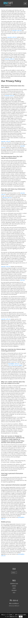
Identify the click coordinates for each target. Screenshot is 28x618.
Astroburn (14, 590)
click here (22, 280)
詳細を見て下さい (14, 616)
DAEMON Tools (14, 583)
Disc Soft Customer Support (15, 365)
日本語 (13, 572)
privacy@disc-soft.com (13, 363)
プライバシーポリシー (14, 605)
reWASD (14, 585)
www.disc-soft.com (17, 30)
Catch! (14, 588)
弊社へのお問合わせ (14, 603)
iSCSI (14, 592)
